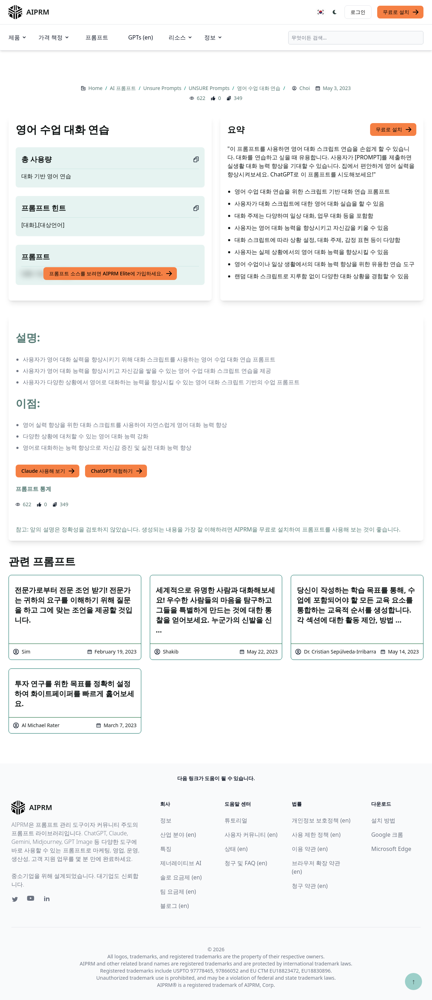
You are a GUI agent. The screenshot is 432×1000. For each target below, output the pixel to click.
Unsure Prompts (163, 88)
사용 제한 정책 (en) (316, 834)
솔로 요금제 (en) (181, 877)
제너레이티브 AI (180, 863)
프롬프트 (96, 37)
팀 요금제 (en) (178, 891)
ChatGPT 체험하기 (116, 471)
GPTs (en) (140, 37)
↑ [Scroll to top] (413, 981)
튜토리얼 (236, 820)
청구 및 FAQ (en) (246, 863)
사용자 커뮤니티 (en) (251, 834)
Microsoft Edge (391, 849)
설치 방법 (383, 820)
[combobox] (355, 37)
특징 (166, 849)
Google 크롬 (387, 834)
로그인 (358, 12)
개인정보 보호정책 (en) (321, 820)
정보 (213, 37)
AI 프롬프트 (123, 88)
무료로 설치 (401, 12)
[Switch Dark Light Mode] (334, 12)
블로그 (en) (174, 906)
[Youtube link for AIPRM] (31, 900)
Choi (304, 88)
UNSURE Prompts (210, 88)
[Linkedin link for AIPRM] (48, 900)
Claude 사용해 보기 (48, 471)
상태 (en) (236, 849)
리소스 (181, 37)
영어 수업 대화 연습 (259, 88)
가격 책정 (54, 37)
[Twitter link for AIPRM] (15, 899)
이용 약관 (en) (310, 849)
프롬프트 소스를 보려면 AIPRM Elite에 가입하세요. (111, 273)
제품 (18, 37)
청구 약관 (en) (310, 886)
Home (96, 88)
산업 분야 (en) (178, 834)
